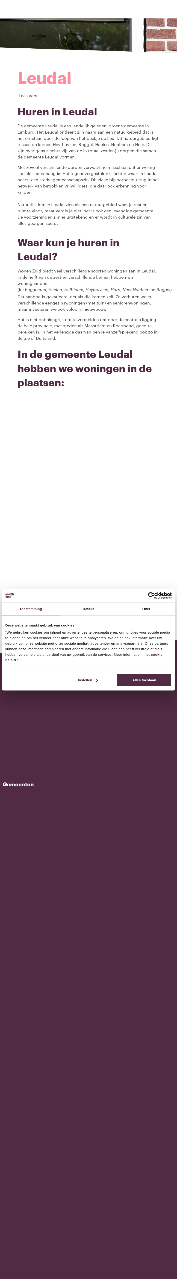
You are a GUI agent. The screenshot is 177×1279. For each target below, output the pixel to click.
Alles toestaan (144, 680)
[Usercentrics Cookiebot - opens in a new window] (151, 595)
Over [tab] (146, 609)
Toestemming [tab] (31, 609)
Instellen (88, 680)
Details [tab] (88, 609)
